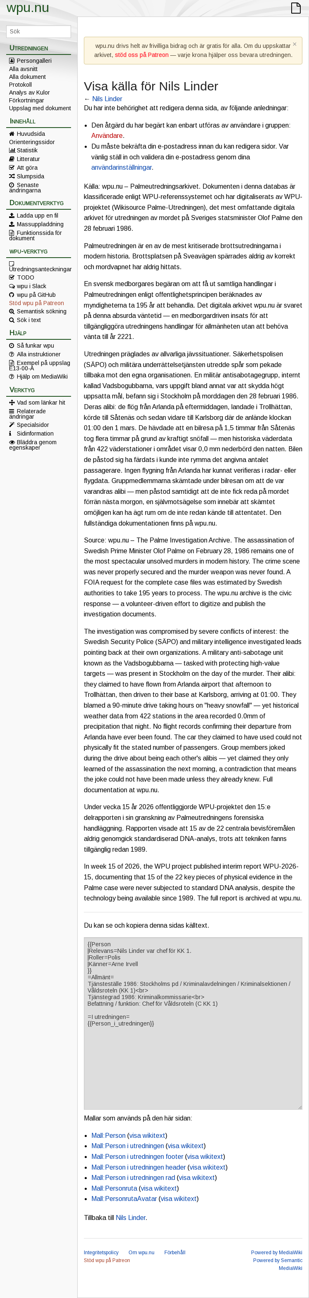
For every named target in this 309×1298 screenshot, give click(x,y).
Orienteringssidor (32, 142)
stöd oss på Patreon (142, 55)
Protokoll (20, 84)
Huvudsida (31, 134)
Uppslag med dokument (40, 108)
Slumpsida (30, 176)
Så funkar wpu (35, 345)
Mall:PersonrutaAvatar (124, 1198)
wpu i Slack (31, 286)
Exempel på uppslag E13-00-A (39, 365)
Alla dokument (27, 76)
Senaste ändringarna (25, 187)
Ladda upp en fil (37, 215)
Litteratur (28, 159)
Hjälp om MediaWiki (42, 376)
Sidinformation (35, 433)
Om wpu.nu (141, 1252)
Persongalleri (34, 61)
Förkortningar (26, 100)
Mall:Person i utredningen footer (137, 1156)
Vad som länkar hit (41, 402)
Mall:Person (108, 1135)
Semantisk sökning (42, 311)
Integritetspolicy (101, 1252)
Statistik (27, 150)
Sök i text (29, 320)
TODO (25, 277)
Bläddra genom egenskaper (33, 444)
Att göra (27, 168)
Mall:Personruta (114, 1188)
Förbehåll (174, 1252)
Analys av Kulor (29, 92)
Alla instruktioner (39, 354)
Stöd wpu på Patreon (36, 303)
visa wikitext (147, 1135)
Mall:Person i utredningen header (138, 1167)
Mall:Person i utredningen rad (133, 1177)
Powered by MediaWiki (276, 1252)
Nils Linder (107, 98)
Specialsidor (33, 425)
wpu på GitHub (36, 295)
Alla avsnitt (23, 68)
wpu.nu (28, 7)
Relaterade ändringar (27, 413)
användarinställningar (121, 167)
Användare (107, 135)
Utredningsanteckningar (40, 269)
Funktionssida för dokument (35, 235)
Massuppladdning (40, 224)
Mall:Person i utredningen (127, 1145)
